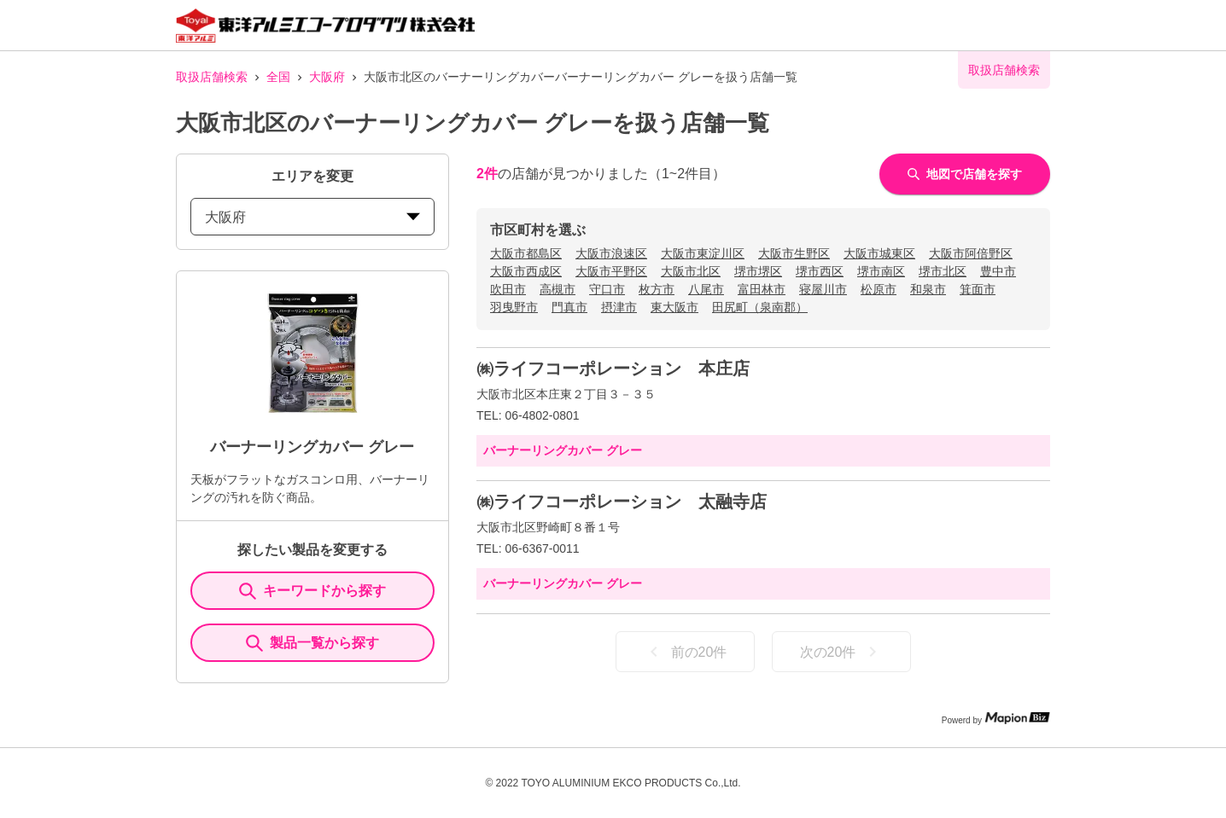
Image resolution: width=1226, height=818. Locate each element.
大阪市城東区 (879, 253)
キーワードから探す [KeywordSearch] (312, 591)
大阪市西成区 (526, 271)
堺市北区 (942, 271)
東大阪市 (674, 307)
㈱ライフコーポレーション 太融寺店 (621, 501)
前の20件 (685, 651)
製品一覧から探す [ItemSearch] (312, 643)
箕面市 (977, 289)
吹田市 (508, 289)
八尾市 (706, 289)
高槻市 (557, 289)
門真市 (569, 307)
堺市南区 (881, 271)
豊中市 (998, 271)
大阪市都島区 (526, 253)
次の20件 (842, 651)
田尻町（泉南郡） (760, 307)
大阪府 (327, 77)
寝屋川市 (823, 289)
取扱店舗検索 (212, 77)
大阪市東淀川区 (702, 253)
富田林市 (761, 289)
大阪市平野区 (611, 271)
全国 (278, 77)
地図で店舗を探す (965, 174)
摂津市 (619, 307)
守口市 (607, 289)
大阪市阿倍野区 (971, 253)
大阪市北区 (691, 271)
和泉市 (928, 289)
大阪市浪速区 (611, 253)
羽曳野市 (514, 307)
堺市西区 (820, 271)
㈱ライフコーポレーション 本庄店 (613, 368)
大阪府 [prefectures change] (312, 217)
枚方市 (656, 289)
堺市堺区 (758, 271)
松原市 (878, 289)
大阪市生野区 (794, 253)
